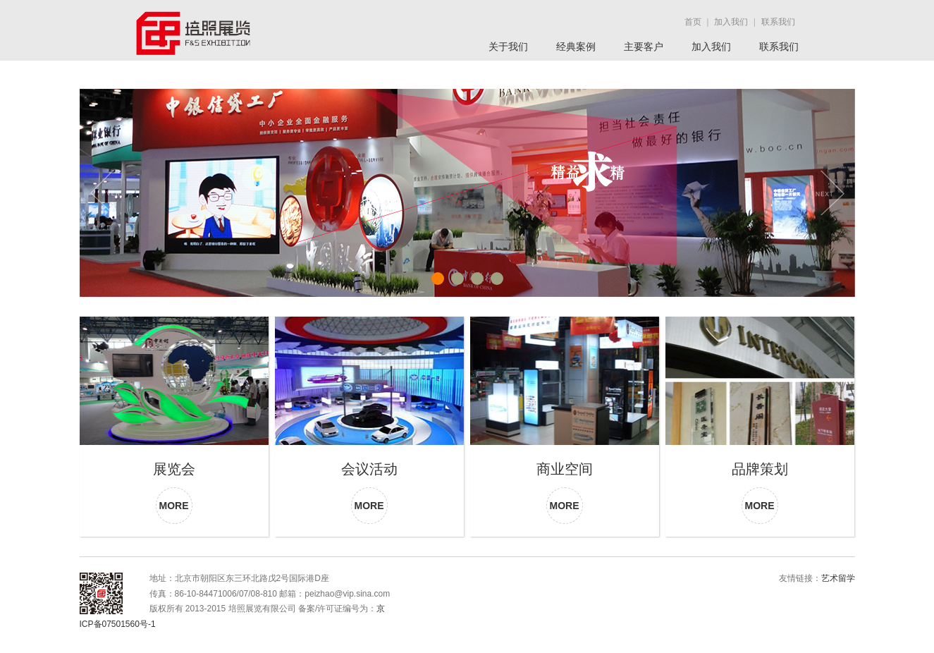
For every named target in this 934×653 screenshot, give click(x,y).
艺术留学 (838, 578)
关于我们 (508, 47)
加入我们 (711, 47)
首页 (692, 22)
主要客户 (643, 47)
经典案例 (576, 47)
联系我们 (779, 47)
